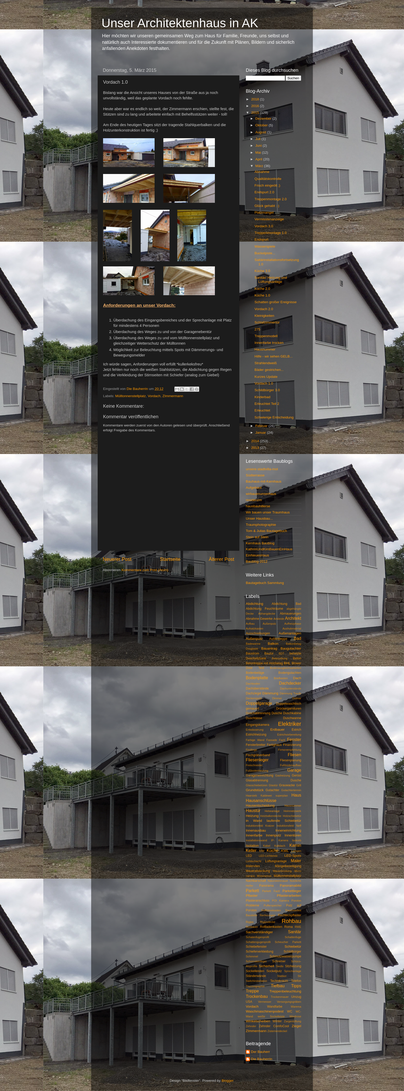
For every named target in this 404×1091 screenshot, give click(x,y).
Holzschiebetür (292, 815)
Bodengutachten (290, 673)
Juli (258, 139)
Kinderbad (263, 397)
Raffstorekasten (271, 910)
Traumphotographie (261, 525)
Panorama (266, 885)
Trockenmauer (280, 996)
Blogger (227, 1081)
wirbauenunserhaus (261, 494)
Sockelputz (274, 971)
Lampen (296, 850)
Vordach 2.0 (264, 309)
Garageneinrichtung (259, 775)
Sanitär (294, 931)
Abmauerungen (290, 613)
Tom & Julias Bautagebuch (266, 531)
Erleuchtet (262, 410)
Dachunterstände (290, 688)
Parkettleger (291, 891)
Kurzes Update (266, 377)
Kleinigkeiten (264, 316)
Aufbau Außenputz (261, 623)
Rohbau (291, 921)
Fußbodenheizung (257, 770)
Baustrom (252, 653)
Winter (277, 1021)
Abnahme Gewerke (259, 619)
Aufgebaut (254, 488)
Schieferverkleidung (259, 951)
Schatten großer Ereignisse (276, 302)
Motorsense (264, 875)
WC (289, 1011)
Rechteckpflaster (289, 915)
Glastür (273, 785)
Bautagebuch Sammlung (265, 583)
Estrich (296, 729)
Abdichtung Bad (286, 604)
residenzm (254, 500)
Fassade (271, 739)
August (261, 132)
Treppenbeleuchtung (285, 991)
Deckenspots (254, 698)
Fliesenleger (257, 759)
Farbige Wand (255, 739)
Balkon (273, 643)
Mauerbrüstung (282, 870)
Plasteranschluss (258, 900)
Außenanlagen (290, 633)
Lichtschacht (253, 861)
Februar (261, 426)
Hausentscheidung (260, 805)
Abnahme (262, 172)
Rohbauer (252, 926)
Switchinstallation (256, 980)
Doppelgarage (259, 703)
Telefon (296, 981)
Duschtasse (254, 718)
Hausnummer (265, 349)
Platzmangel (264, 212)
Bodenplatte (257, 677)
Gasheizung (282, 775)
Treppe (252, 991)
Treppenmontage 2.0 (271, 199)
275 (257, 329)
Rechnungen (267, 915)
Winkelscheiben (258, 1021)
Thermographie (255, 986)
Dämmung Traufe (290, 693)
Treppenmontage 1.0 (271, 233)
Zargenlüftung (292, 1021)
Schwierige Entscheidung (274, 417)
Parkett (252, 890)
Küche (273, 850)
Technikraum (279, 981)
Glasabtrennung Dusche (273, 780)
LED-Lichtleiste (268, 855)
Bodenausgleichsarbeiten (285, 667)
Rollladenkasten (271, 927)
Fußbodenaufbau (290, 765)
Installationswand (256, 840)
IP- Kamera (279, 840)
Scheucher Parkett (288, 942)
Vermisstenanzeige (269, 219)
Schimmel (252, 956)
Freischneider (254, 765)
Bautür (269, 653)
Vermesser (264, 1001)
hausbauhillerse (258, 506)
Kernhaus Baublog (260, 543)
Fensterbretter (255, 745)
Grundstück (255, 790)
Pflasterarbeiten (289, 895)
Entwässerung (254, 729)
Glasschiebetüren (256, 785)
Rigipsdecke (267, 921)
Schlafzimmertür (267, 322)
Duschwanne (292, 718)
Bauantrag (269, 648)
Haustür (253, 810)
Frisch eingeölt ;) (267, 185)
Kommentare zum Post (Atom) (145, 570)
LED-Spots (292, 856)
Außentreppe (278, 639)
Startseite (170, 559)
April (259, 159)
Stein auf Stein (257, 537)
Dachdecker (290, 683)
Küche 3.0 (262, 271)
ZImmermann (172, 396)
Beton (297, 658)
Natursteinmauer (278, 880)
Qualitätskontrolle (268, 179)
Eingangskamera (257, 725)
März (259, 166)
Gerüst (296, 775)
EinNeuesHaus (257, 555)
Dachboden (253, 683)
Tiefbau (277, 985)
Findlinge (251, 749)
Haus (296, 795)
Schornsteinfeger (256, 961)
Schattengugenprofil (258, 942)
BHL (287, 663)
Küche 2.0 (262, 289)
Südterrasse (255, 475)
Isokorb (296, 840)
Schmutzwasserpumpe (285, 956)
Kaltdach (279, 845)
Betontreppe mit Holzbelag (264, 663)
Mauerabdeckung (258, 871)
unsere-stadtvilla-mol (262, 469)
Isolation (252, 846)
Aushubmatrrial (291, 628)
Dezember (263, 118)
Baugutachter (291, 648)
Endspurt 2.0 (264, 192)
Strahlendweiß (266, 363)
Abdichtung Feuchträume (264, 608)
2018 (255, 99)
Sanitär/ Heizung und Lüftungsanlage (271, 280)
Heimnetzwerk (292, 811)
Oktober (262, 125)
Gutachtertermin (291, 790)
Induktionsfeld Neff (289, 825)
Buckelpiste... (265, 253)
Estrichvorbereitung (289, 734)
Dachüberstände (257, 688)
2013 (255, 448)
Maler (296, 860)
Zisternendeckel (277, 1031)
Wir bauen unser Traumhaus (268, 512)
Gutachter (272, 790)
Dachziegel (253, 693)
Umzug (296, 997)
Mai (258, 152)
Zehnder (251, 1026)
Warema (296, 1006)
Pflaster (252, 895)
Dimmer (277, 698)
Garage (294, 770)
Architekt (293, 618)
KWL (285, 851)
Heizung (252, 816)
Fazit (282, 739)
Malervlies (253, 866)
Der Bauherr (260, 1052)
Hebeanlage (272, 811)
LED (249, 856)
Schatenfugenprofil (257, 937)
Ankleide (279, 618)
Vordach (154, 396)
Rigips (250, 921)
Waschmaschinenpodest (265, 1011)
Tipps (296, 985)
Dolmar (296, 698)
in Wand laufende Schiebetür (273, 821)
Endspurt (261, 239)
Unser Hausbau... (259, 518)
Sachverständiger (259, 932)
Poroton (296, 900)
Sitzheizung (293, 966)
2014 (255, 441)
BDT (281, 653)
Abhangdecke (266, 613)
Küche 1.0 (262, 295)
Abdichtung (254, 604)
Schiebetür (292, 946)
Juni (259, 145)
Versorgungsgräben (289, 1001)
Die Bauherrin (261, 1059)
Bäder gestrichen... (269, 370)
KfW (261, 850)
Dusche (277, 713)
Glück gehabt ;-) (267, 206)
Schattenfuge (293, 937)
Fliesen (294, 754)
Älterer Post (221, 559)
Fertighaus (274, 745)
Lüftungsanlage (276, 861)
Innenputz (273, 835)
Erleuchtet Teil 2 (267, 404)
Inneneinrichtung (288, 830)
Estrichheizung (256, 734)
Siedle (280, 966)
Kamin (295, 845)
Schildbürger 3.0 (267, 390)
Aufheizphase (292, 623)
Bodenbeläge (255, 673)
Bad (297, 638)
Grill (298, 785)
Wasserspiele (265, 246)
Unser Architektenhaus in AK (180, 23)
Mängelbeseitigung (288, 866)
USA (249, 1001)
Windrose (295, 1016)
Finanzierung (292, 745)
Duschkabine (292, 713)
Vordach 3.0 (264, 226)
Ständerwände (256, 976)
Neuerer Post (117, 559)
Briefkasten (281, 678)
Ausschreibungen (258, 633)
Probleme (252, 905)
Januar (261, 432)
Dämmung (270, 693)
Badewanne (253, 643)
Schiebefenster (256, 946)
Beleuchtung (279, 658)
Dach (297, 678)
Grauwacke (287, 785)
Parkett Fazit (271, 891)
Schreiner (278, 961)
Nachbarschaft (256, 881)
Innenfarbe (254, 835)
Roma (288, 927)
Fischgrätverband (258, 755)
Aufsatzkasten (254, 628)
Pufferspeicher (273, 905)
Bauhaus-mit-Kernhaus (263, 481)
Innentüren (292, 835)
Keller (251, 850)
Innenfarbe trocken (269, 343)
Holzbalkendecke (270, 815)
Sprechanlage (292, 971)
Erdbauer (277, 729)
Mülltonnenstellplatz (130, 396)
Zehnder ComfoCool (274, 1026)
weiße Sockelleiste (271, 1016)
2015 (255, 113)
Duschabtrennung (258, 713)
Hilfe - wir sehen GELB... (274, 356)
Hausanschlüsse (261, 800)
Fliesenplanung (290, 760)
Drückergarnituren (288, 708)
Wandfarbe (274, 1006)
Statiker (282, 975)
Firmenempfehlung (289, 749)
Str (299, 975)
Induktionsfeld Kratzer (260, 825)
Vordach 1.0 (264, 383)
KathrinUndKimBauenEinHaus (269, 549)
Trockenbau (257, 996)
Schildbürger (292, 951)
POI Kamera (280, 900)
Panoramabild (290, 885)
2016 (255, 106)
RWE (298, 926)
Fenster (294, 739)
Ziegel (296, 1026)
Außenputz (254, 639)
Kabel (266, 845)
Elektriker (289, 724)
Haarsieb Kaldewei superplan (267, 795)
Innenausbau (256, 830)
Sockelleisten (255, 971)
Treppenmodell (266, 336)
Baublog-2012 (256, 561)
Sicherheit (266, 966)
